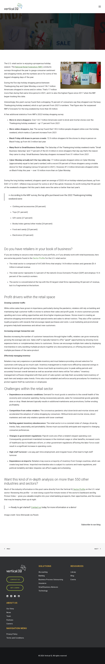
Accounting (43, 572)
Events (73, 580)
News (8, 612)
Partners (9, 620)
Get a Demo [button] (14, 588)
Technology (43, 591)
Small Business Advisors (48, 587)
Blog (72, 576)
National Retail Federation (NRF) (29, 67)
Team (8, 616)
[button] (99, 6)
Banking (42, 576)
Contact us (36, 507)
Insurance (42, 583)
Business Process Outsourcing (51, 580)
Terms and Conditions (15, 638)
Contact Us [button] (15, 580)
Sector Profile (39, 258)
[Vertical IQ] (13, 6)
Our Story (10, 609)
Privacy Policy (11, 634)
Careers (9, 624)
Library (73, 572)
